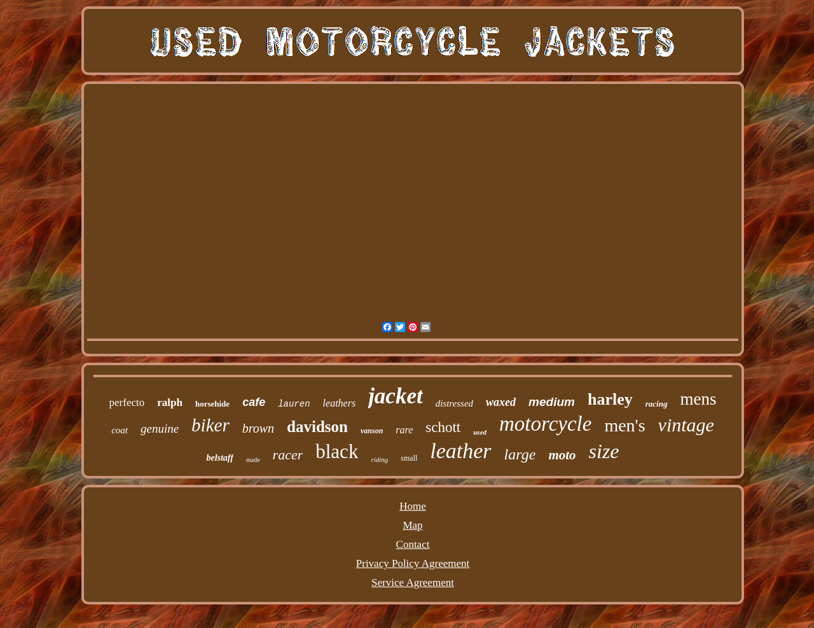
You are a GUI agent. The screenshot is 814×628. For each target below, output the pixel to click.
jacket (395, 396)
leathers (339, 403)
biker (210, 425)
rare (404, 429)
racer (288, 455)
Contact (413, 544)
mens (698, 398)
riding (379, 459)
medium (551, 401)
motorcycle (545, 423)
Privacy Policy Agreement (412, 563)
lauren (294, 404)
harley (610, 399)
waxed (501, 402)
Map (412, 525)
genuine (160, 428)
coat (119, 430)
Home (412, 506)
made (253, 459)
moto (562, 455)
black (336, 451)
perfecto (127, 402)
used (479, 432)
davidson (317, 426)
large (520, 454)
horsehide (212, 403)
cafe (253, 402)
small (409, 458)
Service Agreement (412, 582)
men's (624, 425)
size (604, 451)
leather (460, 451)
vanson (372, 430)
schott (442, 427)
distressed (454, 403)
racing (656, 403)
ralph (170, 402)
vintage (686, 424)
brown (258, 428)
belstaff (219, 458)
